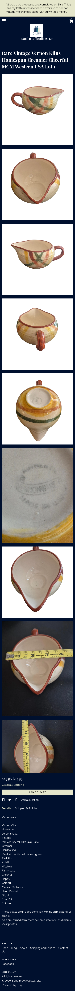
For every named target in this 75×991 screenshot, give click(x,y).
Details (7, 808)
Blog (14, 948)
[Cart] (71, 21)
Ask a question (30, 799)
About (24, 948)
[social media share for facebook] (3, 799)
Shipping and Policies (43, 948)
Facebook (8, 963)
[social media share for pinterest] (16, 799)
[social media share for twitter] (10, 799)
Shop (5, 948)
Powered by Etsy (12, 985)
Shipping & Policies (26, 808)
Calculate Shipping (13, 784)
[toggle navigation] (4, 20)
